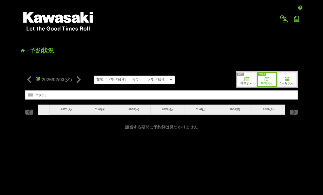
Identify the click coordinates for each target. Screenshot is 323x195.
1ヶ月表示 (287, 67)
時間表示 (245, 65)
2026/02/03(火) (54, 66)
